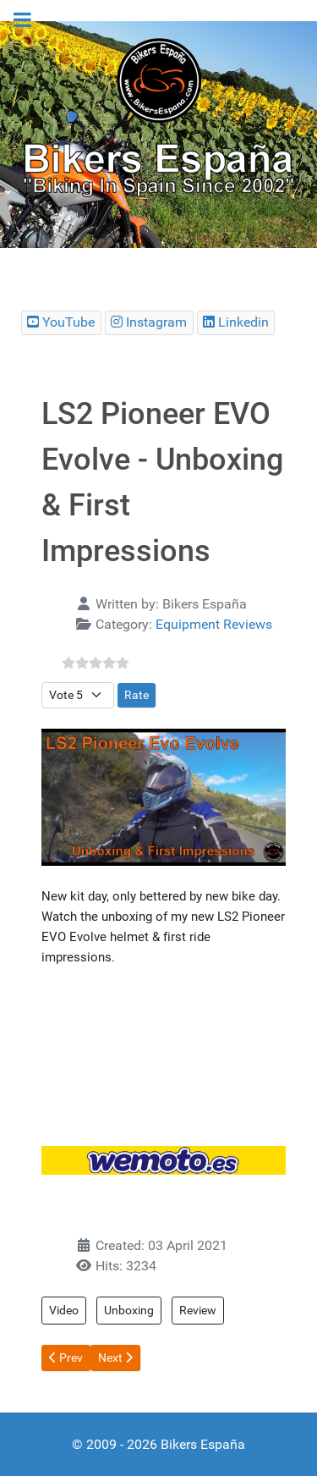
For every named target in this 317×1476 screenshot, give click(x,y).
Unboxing (129, 1310)
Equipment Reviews (214, 624)
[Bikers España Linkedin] (236, 323)
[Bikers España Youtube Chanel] (61, 323)
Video (64, 1310)
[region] (158, 134)
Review (197, 1310)
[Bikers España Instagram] (149, 323)
